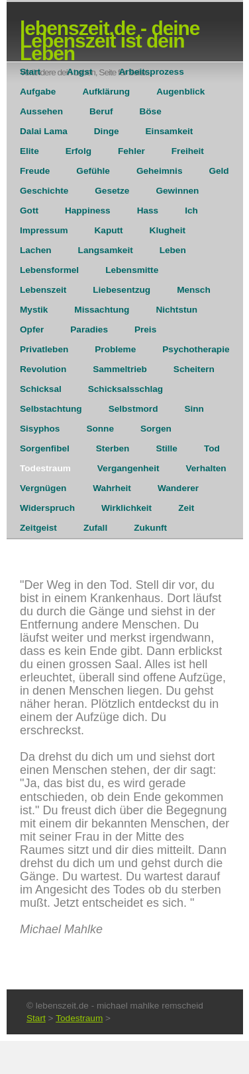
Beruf (101, 111)
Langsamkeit (105, 250)
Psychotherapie (195, 349)
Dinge (106, 131)
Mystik (34, 310)
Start (30, 72)
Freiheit (188, 151)
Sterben (113, 448)
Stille (166, 448)
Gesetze (112, 191)
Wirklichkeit (126, 508)
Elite (29, 151)
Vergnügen (43, 488)
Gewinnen (177, 191)
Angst (80, 72)
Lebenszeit (43, 290)
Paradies (89, 329)
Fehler (131, 151)
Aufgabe (38, 91)
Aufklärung (106, 91)
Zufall (95, 528)
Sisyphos (40, 429)
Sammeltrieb (120, 369)
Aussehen (41, 111)
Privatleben (44, 349)
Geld (218, 171)
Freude (35, 171)
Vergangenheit (128, 468)
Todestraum (45, 468)
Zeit (186, 508)
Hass (148, 210)
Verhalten (205, 468)
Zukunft (150, 528)
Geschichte (44, 191)
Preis (145, 329)
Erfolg (78, 151)
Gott (29, 210)
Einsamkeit (169, 131)
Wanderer (178, 488)
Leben (173, 250)
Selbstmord (133, 409)
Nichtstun (176, 310)
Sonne (100, 429)
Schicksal (41, 389)
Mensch (194, 290)
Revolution (43, 369)
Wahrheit (112, 488)
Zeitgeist (38, 528)
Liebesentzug (121, 290)
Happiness (88, 210)
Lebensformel (49, 270)
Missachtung (101, 310)
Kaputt (109, 230)
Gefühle (93, 171)
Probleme (115, 349)
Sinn (193, 409)
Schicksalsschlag (125, 389)
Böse (150, 111)
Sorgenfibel (45, 448)
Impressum (44, 230)
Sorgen (156, 429)
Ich (191, 210)
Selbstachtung (51, 409)
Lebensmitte (131, 270)
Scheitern (194, 369)
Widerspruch (47, 508)
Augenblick (180, 91)
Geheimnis (159, 171)
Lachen (36, 250)
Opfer (32, 329)
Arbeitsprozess (151, 72)
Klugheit (167, 230)
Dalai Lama (44, 131)
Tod (212, 448)
